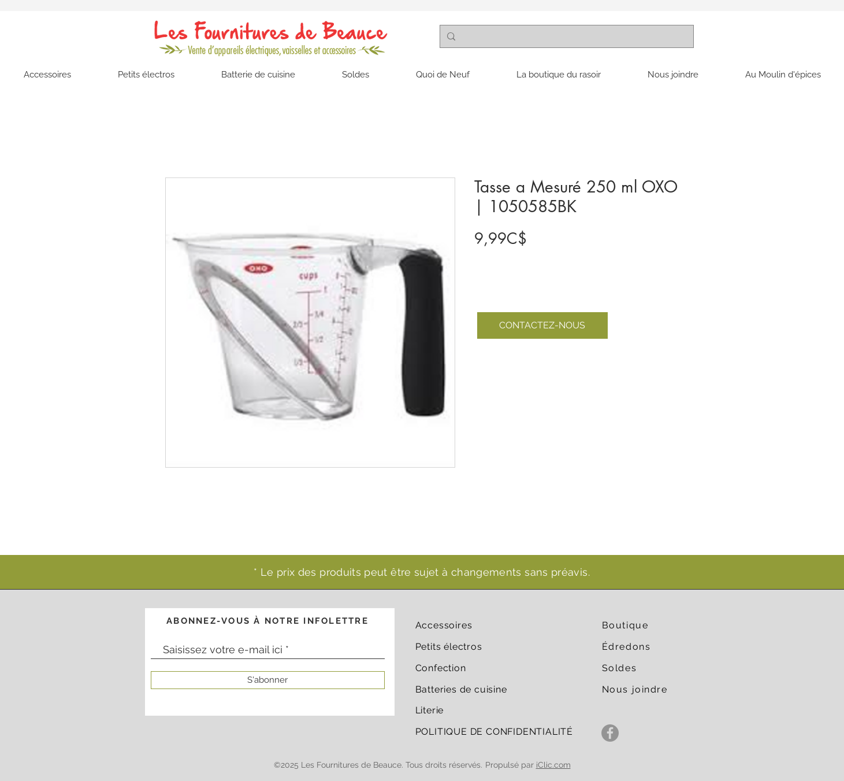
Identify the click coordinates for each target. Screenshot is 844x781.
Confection (440, 667)
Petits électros (448, 646)
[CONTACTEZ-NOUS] (542, 325)
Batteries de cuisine (461, 689)
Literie (429, 710)
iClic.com (553, 764)
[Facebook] (610, 733)
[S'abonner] (268, 680)
